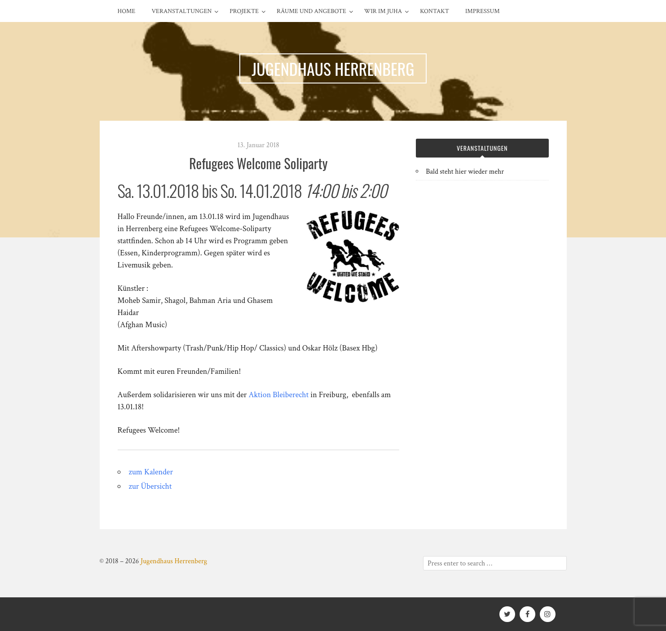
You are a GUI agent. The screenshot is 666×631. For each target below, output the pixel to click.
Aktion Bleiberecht (279, 395)
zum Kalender (151, 472)
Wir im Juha (383, 11)
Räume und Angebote (311, 11)
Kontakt (434, 11)
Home (127, 11)
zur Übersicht (150, 486)
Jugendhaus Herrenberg (174, 561)
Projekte (244, 11)
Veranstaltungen (181, 11)
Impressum (482, 11)
